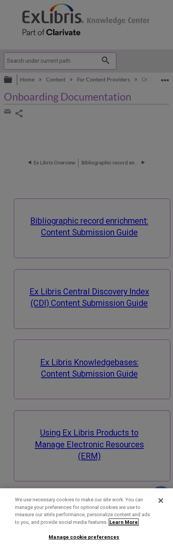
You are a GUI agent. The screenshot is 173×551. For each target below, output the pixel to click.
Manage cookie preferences (84, 537)
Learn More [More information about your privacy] (123, 522)
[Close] (160, 500)
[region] (86, 519)
